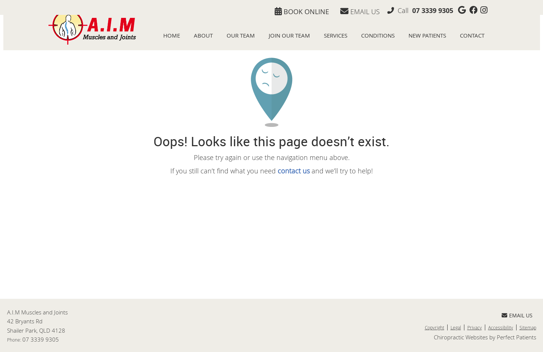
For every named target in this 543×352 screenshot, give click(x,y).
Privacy (474, 327)
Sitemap (528, 327)
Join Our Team (289, 35)
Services (335, 35)
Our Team (241, 35)
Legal (456, 327)
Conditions (378, 35)
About (203, 35)
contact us (294, 170)
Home (171, 35)
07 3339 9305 (432, 10)
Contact (472, 35)
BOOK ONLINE (302, 11)
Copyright (434, 327)
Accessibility (500, 327)
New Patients (427, 35)
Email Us (360, 11)
